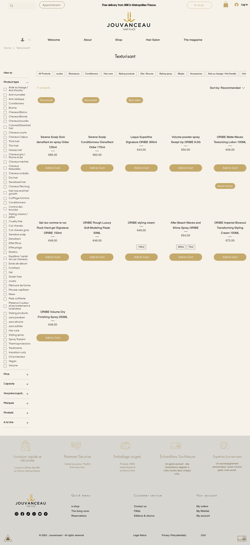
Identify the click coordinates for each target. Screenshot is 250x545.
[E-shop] (199, 5)
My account (203, 515)
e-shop (75, 506)
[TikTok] (28, 514)
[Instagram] (16, 514)
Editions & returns (144, 515)
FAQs (137, 511)
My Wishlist (202, 511)
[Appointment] (52, 4)
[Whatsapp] (34, 514)
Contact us (140, 506)
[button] (225, 4)
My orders (202, 506)
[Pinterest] (46, 514)
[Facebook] (22, 514)
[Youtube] (40, 514)
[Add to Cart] (52, 168)
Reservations (78, 515)
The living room (80, 511)
